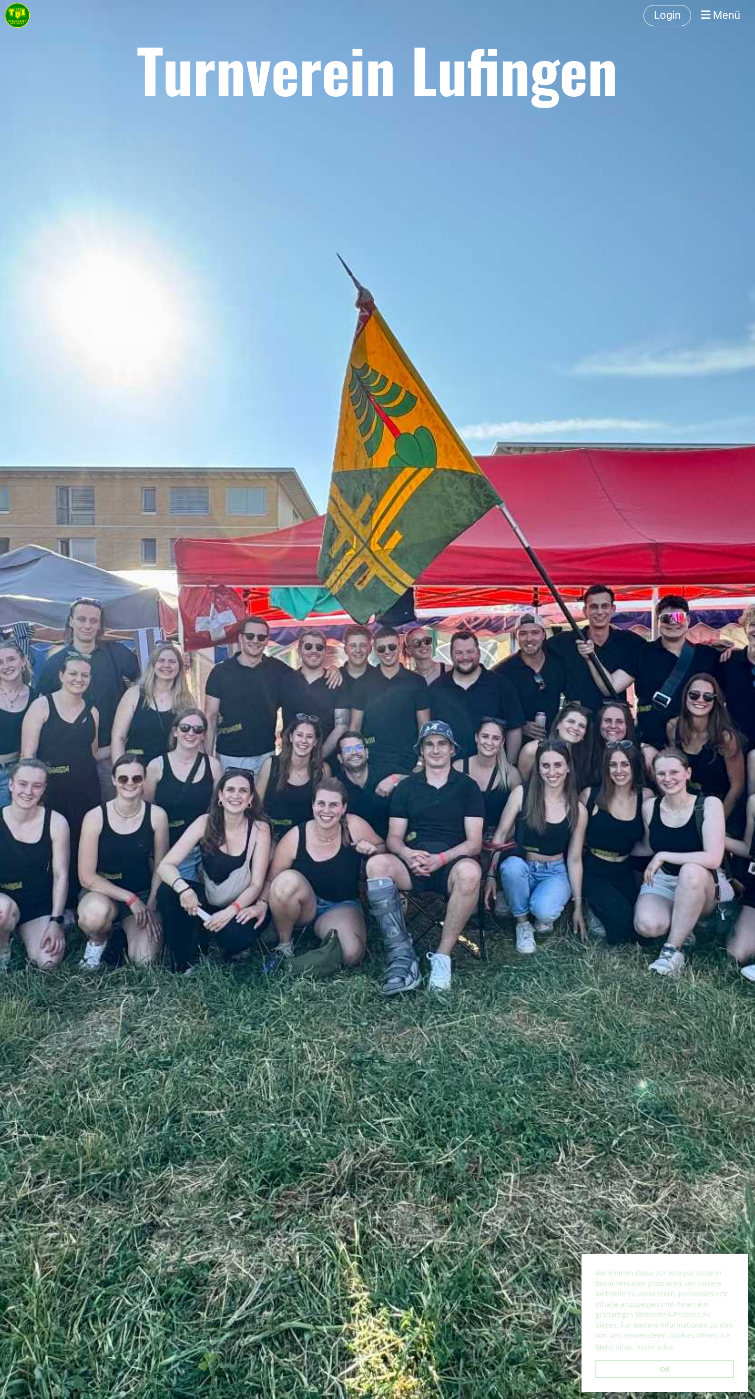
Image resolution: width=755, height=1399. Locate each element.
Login (667, 15)
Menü (720, 15)
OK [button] (665, 1369)
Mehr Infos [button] (655, 1347)
